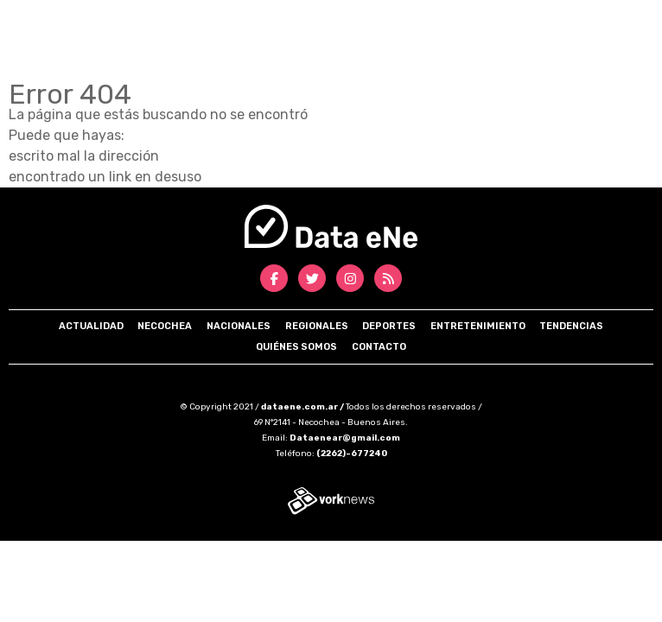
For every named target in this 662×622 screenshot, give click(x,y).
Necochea (164, 326)
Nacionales (239, 326)
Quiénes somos (296, 346)
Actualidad (91, 326)
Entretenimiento (477, 326)
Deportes (389, 326)
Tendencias (571, 326)
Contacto (379, 346)
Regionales (316, 326)
